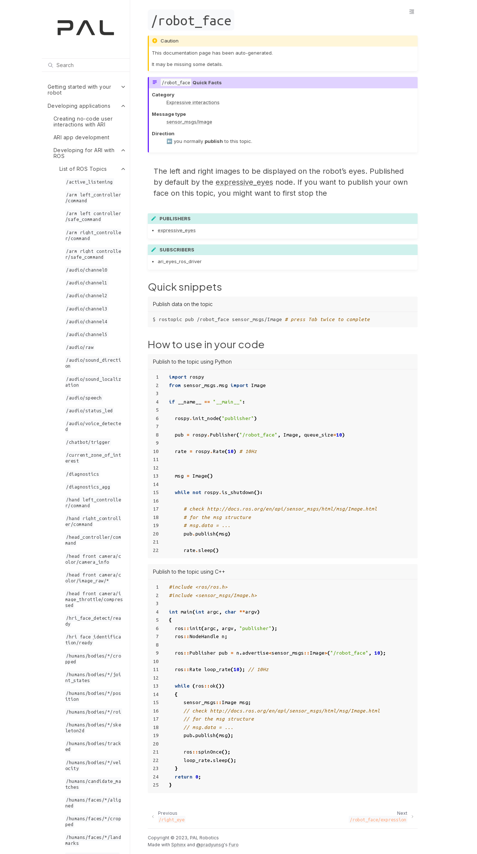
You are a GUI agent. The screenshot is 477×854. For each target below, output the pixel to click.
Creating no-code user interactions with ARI (83, 121)
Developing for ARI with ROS (84, 153)
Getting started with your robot (79, 90)
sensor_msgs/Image (189, 122)
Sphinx (178, 844)
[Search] (86, 64)
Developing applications (79, 106)
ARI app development (82, 137)
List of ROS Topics (83, 169)
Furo (234, 844)
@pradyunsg (210, 844)
